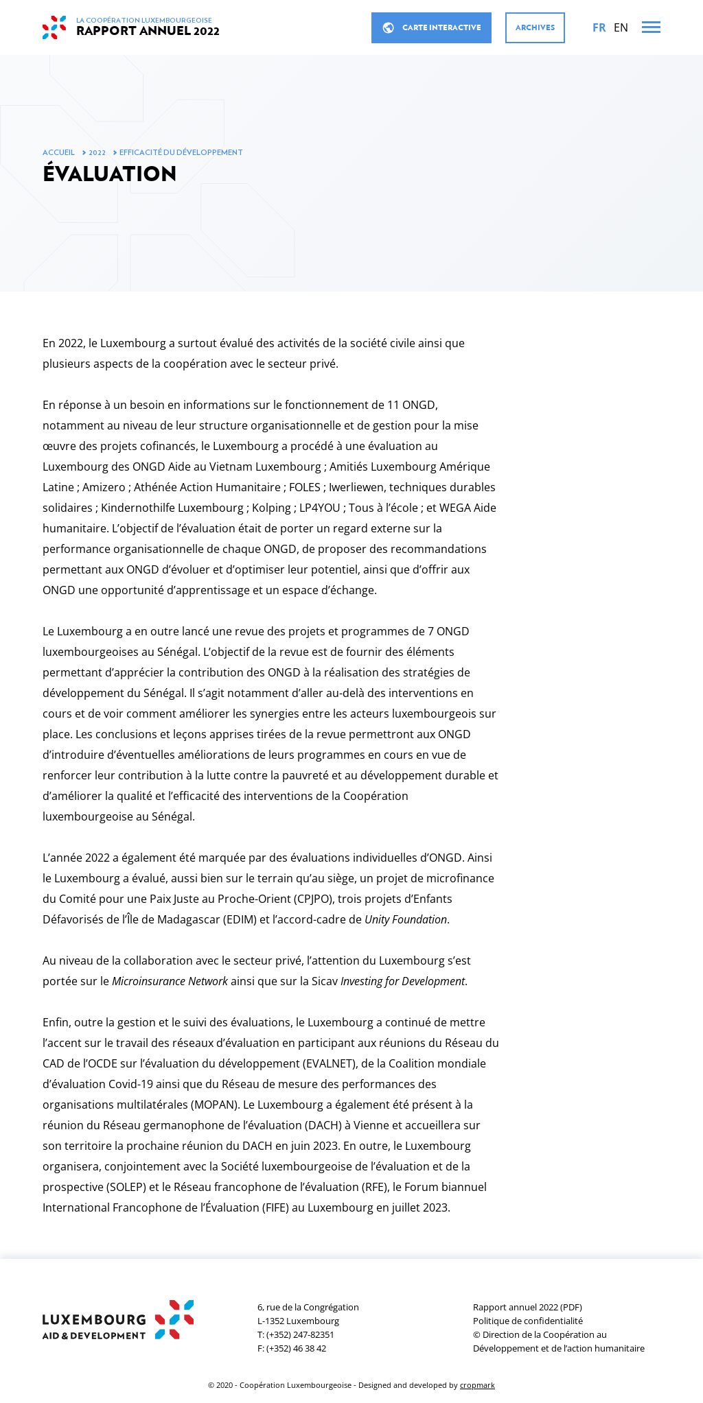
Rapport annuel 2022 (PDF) (527, 1307)
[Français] (599, 27)
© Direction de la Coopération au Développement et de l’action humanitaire (559, 1341)
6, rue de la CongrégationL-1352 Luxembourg (308, 1314)
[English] (621, 27)
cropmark (477, 1384)
